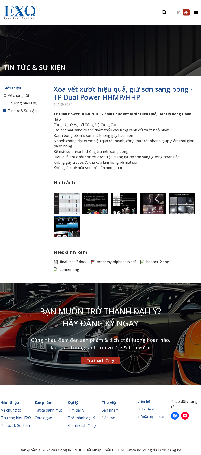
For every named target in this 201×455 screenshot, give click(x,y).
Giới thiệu (10, 402)
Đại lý (73, 402)
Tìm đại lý (76, 410)
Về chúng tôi (18, 95)
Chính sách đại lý (82, 425)
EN (179, 12)
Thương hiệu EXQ (23, 103)
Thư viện (109, 402)
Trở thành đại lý (100, 360)
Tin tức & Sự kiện (22, 110)
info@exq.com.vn (151, 416)
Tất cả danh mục (48, 410)
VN (186, 12)
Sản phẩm (43, 402)
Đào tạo (108, 417)
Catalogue (43, 417)
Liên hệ (143, 401)
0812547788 (147, 409)
